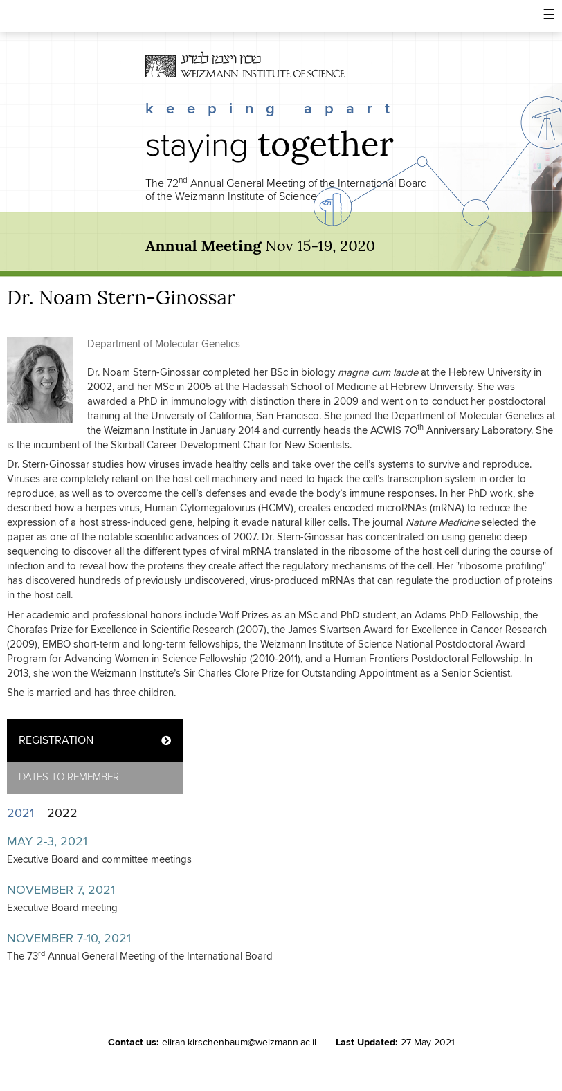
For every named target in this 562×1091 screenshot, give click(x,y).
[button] (549, 15)
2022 (62, 813)
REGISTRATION (56, 740)
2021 (24, 813)
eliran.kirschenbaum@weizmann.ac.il (239, 1042)
